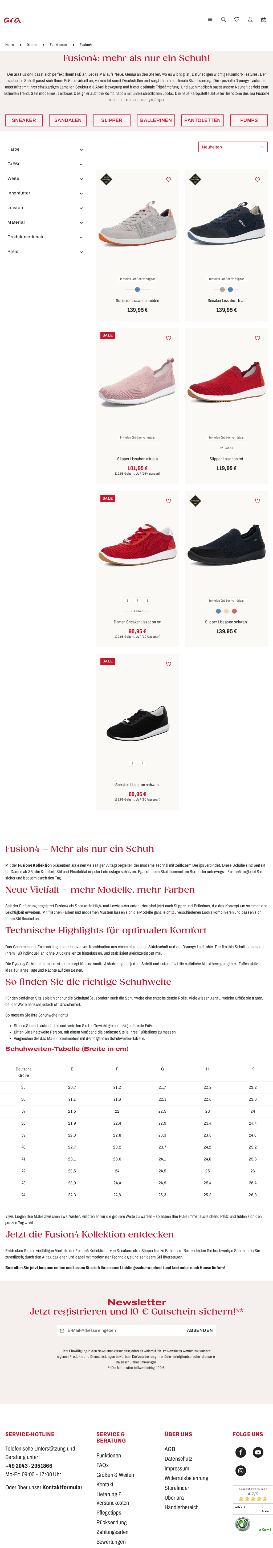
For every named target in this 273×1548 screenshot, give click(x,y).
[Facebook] (240, 1452)
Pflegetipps (108, 1512)
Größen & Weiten (115, 1475)
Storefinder (177, 1488)
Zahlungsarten (112, 1532)
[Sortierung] (233, 147)
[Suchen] (222, 19)
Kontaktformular (62, 1487)
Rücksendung (111, 1522)
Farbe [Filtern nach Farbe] (45, 149)
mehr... (266, 1511)
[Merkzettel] (236, 19)
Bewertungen (111, 1542)
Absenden (200, 1330)
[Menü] (209, 19)
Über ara (174, 1498)
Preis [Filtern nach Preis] (45, 251)
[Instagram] (240, 1470)
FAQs (102, 1465)
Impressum (177, 1468)
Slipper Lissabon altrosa (137, 459)
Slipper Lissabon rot (226, 459)
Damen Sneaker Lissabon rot (137, 622)
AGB (170, 1449)
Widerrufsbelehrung (186, 1478)
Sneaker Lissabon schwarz (137, 784)
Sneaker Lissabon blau (226, 300)
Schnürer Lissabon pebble (137, 300)
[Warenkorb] (262, 19)
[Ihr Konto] (249, 19)
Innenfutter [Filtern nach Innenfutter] (45, 193)
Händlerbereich (182, 1507)
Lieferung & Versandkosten (112, 1498)
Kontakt (104, 1484)
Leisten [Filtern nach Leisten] (45, 207)
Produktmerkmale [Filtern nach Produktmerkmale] (45, 237)
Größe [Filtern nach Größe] (45, 163)
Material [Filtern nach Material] (45, 222)
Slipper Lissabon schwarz (226, 622)
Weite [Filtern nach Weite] (45, 178)
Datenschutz (178, 1459)
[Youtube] (258, 1452)
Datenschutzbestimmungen (136, 1362)
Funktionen (108, 1455)
